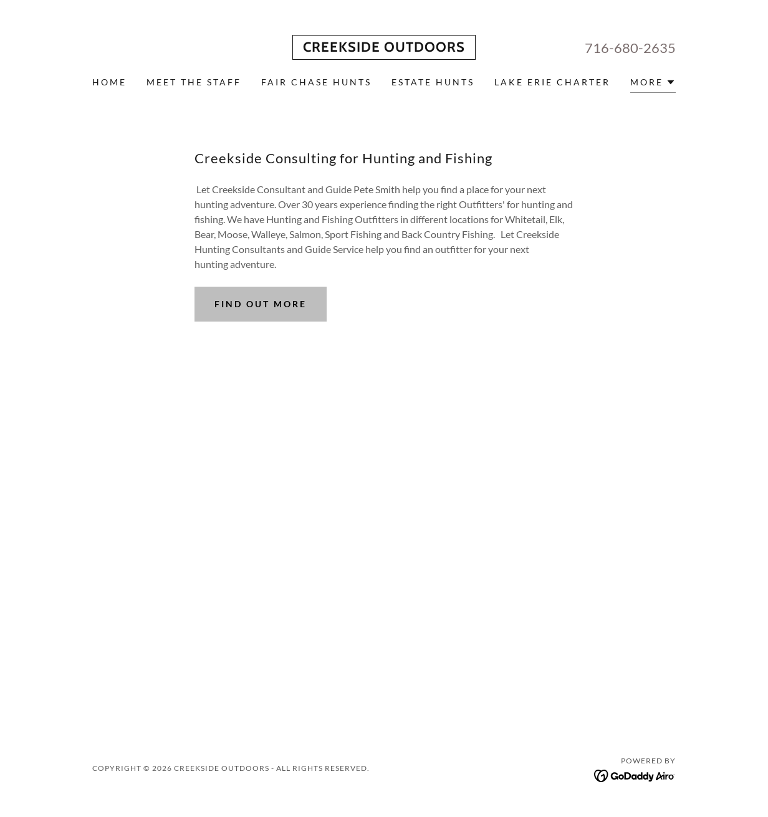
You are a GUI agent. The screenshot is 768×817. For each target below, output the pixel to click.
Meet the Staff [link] (193, 82)
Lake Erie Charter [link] (552, 82)
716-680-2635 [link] (630, 47)
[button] (653, 84)
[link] (384, 48)
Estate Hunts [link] (432, 82)
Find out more (260, 304)
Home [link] (109, 82)
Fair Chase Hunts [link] (316, 82)
